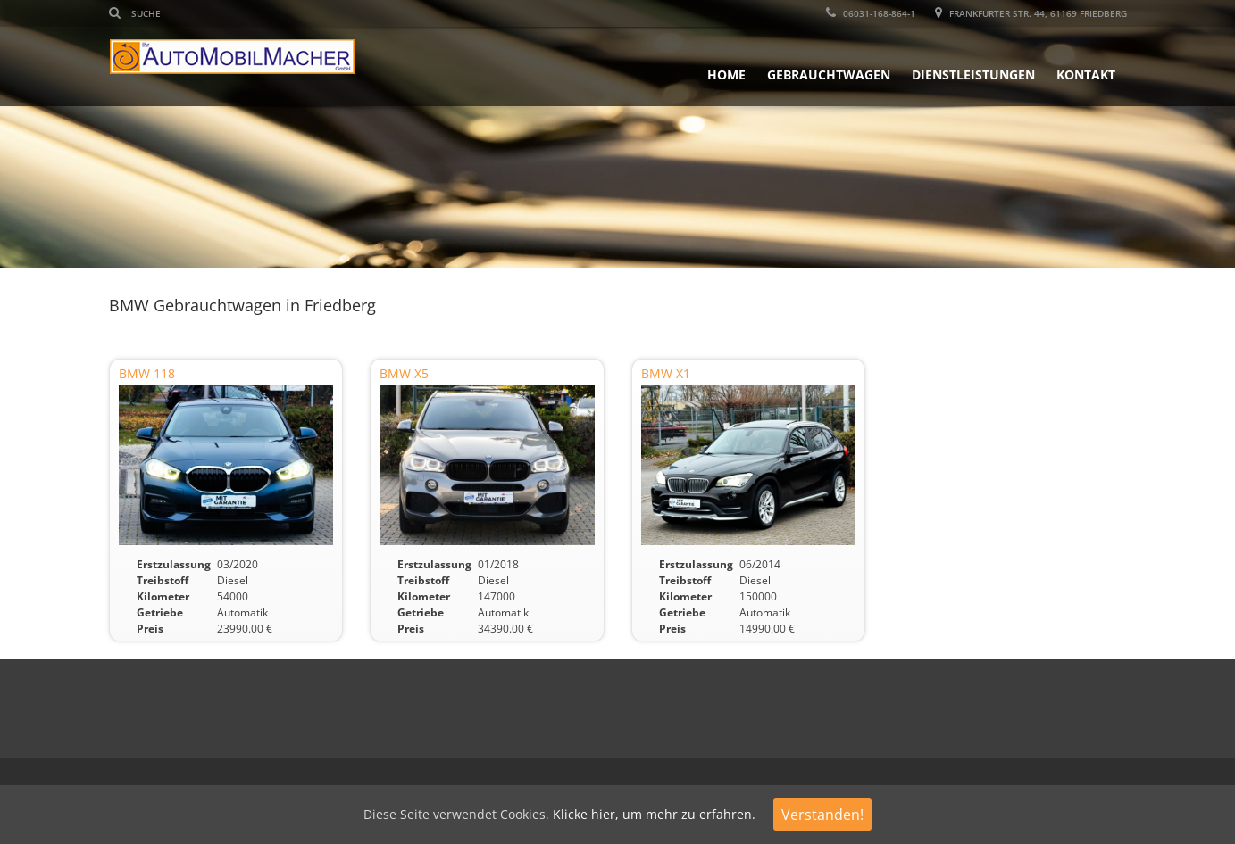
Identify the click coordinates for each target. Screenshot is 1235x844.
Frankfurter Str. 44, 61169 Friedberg (1031, 13)
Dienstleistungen (973, 74)
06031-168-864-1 (870, 13)
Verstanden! (822, 814)
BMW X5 (404, 373)
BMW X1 (665, 373)
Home (726, 74)
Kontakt (1085, 74)
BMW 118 (147, 373)
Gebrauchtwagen (828, 74)
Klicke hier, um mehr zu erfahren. (654, 814)
